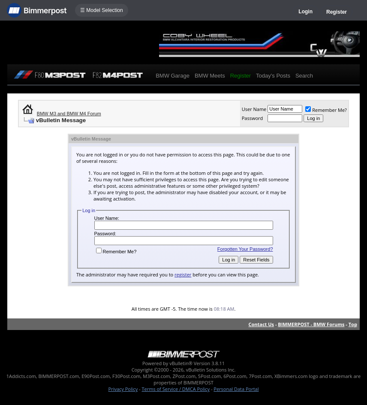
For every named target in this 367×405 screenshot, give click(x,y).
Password (252, 118)
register (182, 274)
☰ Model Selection (101, 10)
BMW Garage (173, 75)
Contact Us (261, 324)
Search (304, 75)
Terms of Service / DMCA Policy (175, 389)
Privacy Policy (123, 389)
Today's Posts (273, 75)
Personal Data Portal (236, 389)
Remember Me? (326, 110)
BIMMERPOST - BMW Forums (311, 324)
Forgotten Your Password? (245, 249)
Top (353, 324)
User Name (254, 109)
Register (336, 12)
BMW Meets (210, 75)
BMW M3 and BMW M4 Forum (69, 113)
